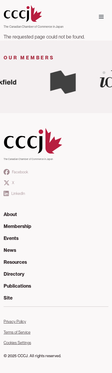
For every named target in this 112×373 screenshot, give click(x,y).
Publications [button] (17, 286)
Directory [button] (14, 274)
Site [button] (8, 298)
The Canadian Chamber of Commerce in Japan (33, 26)
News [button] (10, 250)
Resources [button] (15, 262)
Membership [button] (17, 226)
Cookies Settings (17, 342)
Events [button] (11, 238)
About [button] (10, 214)
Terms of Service (17, 332)
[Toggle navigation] (101, 17)
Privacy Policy (15, 321)
